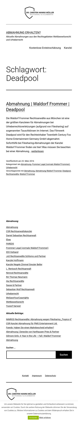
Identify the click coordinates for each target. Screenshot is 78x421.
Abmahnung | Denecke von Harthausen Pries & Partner (32, 331)
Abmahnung (26, 164)
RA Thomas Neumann (16, 277)
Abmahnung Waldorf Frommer (48, 171)
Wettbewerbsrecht (15, 302)
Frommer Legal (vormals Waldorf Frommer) (51, 164)
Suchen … (10, 347)
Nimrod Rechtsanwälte (17, 273)
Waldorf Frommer (27, 174)
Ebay (8, 239)
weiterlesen (37, 151)
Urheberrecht (11, 167)
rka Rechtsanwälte (15, 281)
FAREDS (10, 243)
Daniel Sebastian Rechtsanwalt (21, 235)
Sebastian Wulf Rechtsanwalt (20, 289)
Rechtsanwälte (12, 174)
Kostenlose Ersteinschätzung (45, 47)
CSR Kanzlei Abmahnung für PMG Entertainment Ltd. (31, 323)
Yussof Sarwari (13, 306)
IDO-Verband (12, 252)
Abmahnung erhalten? (23, 32)
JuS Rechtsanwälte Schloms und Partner (26, 256)
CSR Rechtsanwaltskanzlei (19, 231)
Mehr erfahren (45, 418)
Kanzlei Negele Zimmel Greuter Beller (24, 264)
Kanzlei (68, 47)
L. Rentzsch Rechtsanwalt (18, 268)
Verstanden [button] (33, 418)
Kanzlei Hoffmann (15, 260)
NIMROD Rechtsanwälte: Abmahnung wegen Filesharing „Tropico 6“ (39, 319)
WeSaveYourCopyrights (17, 297)
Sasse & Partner (14, 285)
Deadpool (67, 171)
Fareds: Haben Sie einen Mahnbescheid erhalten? (30, 327)
